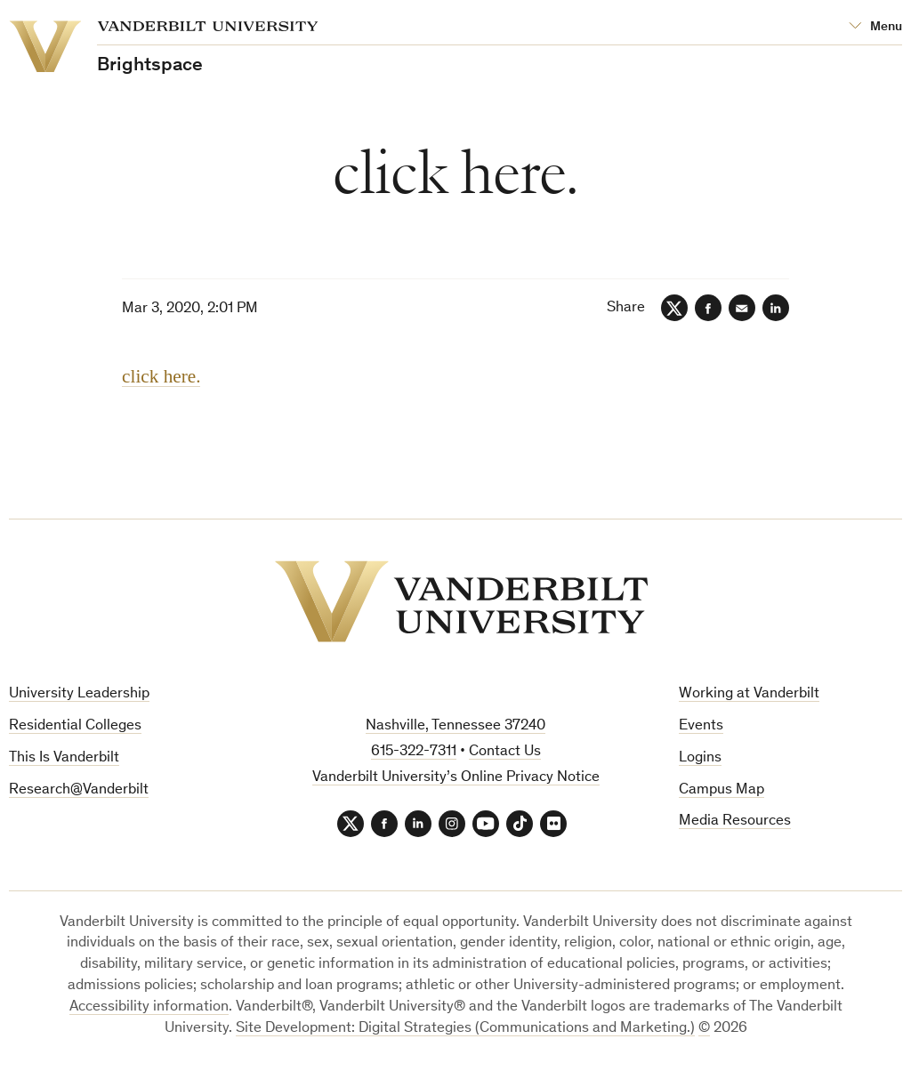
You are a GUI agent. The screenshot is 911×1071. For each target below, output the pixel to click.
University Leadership (79, 694)
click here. (161, 376)
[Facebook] (708, 307)
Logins (700, 758)
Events (701, 726)
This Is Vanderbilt (64, 758)
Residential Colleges (75, 726)
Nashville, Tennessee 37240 (455, 726)
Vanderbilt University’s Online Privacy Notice (456, 777)
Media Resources (735, 821)
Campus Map (721, 790)
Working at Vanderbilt (749, 694)
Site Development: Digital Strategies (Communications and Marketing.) (465, 1028)
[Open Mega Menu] (875, 27)
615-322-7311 (413, 752)
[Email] (742, 307)
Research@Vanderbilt (79, 790)
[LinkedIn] (775, 307)
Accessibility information (149, 1007)
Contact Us (505, 752)
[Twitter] (674, 307)
